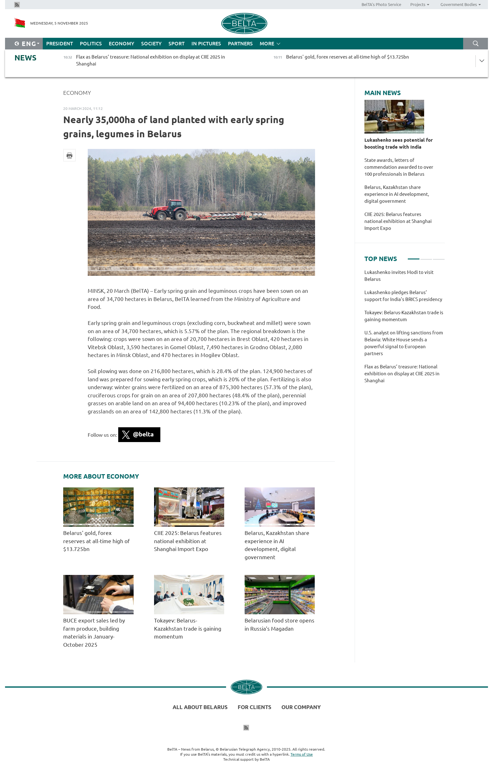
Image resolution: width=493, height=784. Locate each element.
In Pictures (206, 43)
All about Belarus (200, 707)
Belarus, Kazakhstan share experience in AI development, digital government (396, 194)
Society (151, 43)
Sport (177, 43)
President (59, 43)
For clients (254, 707)
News (25, 58)
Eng (29, 43)
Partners (240, 43)
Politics (91, 43)
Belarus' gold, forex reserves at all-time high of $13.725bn (96, 541)
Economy (121, 43)
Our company (301, 707)
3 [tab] (439, 256)
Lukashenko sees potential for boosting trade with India (398, 143)
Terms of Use (302, 754)
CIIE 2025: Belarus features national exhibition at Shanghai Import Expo (188, 541)
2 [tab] (426, 256)
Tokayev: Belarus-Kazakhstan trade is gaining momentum (187, 628)
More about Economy (101, 476)
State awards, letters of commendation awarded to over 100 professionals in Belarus (398, 167)
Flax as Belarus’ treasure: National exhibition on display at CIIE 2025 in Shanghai (402, 373)
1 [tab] (413, 256)
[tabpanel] (404, 329)
